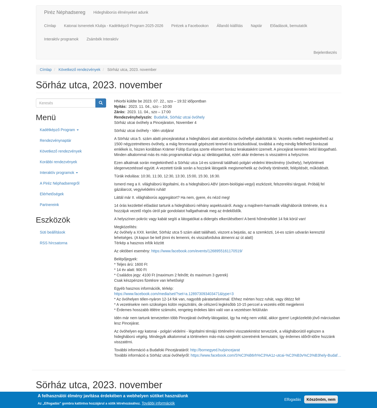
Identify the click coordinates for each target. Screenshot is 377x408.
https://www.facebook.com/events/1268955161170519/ (196, 251)
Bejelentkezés (325, 52)
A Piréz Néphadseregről (60, 183)
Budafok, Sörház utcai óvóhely (179, 117)
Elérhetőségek (52, 194)
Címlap (50, 26)
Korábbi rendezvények (58, 162)
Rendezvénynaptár (56, 140)
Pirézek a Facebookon (189, 26)
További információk (158, 404)
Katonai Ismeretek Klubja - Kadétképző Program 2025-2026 (113, 26)
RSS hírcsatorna (54, 243)
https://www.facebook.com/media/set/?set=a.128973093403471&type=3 (174, 294)
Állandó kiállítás (230, 26)
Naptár (256, 26)
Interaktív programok (61, 39)
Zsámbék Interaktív (102, 39)
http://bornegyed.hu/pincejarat (215, 350)
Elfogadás (292, 400)
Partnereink (49, 205)
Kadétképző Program (59, 130)
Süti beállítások (52, 232)
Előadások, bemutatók (288, 26)
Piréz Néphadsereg (64, 12)
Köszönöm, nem (321, 400)
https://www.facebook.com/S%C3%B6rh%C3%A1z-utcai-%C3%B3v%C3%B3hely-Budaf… (266, 355)
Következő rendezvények (79, 69)
